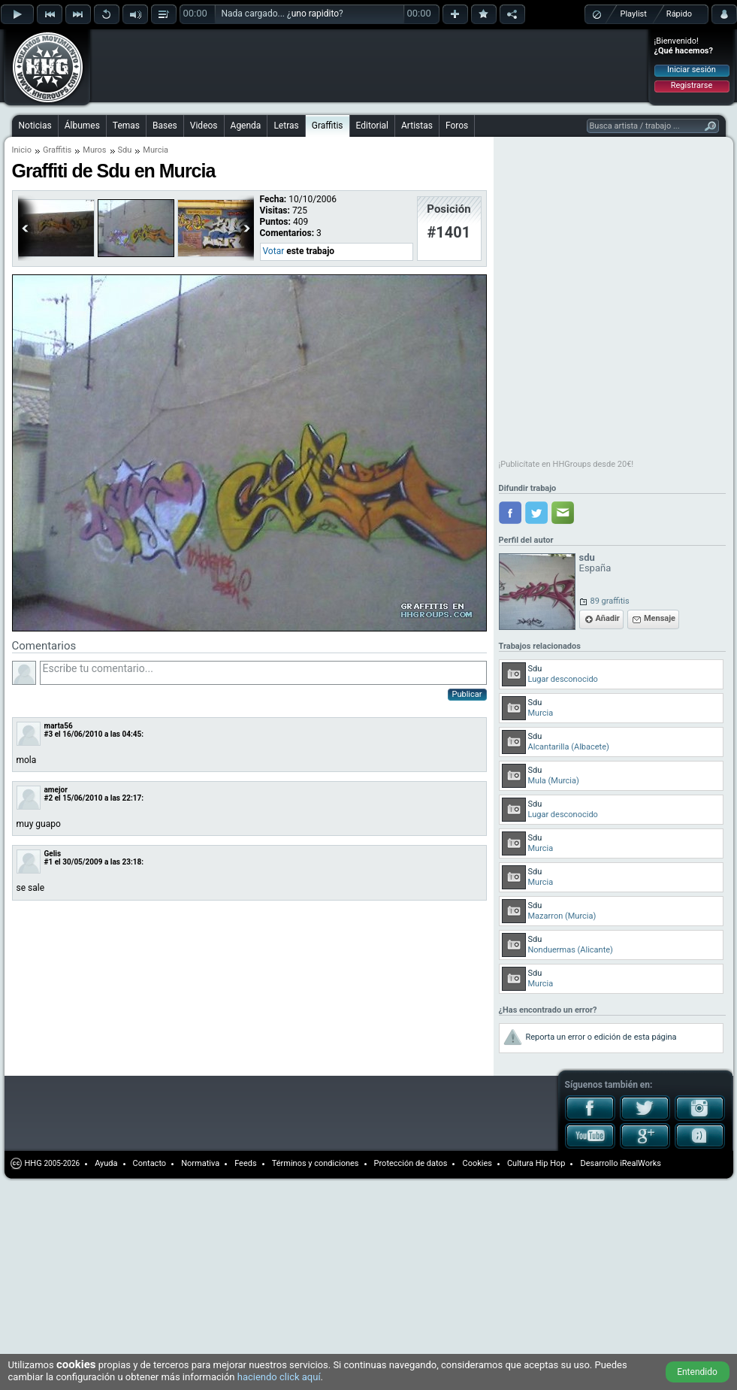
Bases (165, 125)
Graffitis (327, 125)
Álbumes (82, 125)
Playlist (634, 14)
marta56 (58, 726)
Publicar (467, 694)
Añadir (608, 618)
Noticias (35, 125)
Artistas (417, 125)
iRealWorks (640, 1163)
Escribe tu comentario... (263, 673)
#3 (48, 734)
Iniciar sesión (691, 69)
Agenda (246, 125)
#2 (48, 798)
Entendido (697, 1372)
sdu (587, 557)
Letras (285, 125)
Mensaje (659, 618)
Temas (126, 125)
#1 (48, 862)
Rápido (679, 14)
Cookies (476, 1163)
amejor (56, 790)
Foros (457, 125)
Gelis (53, 853)
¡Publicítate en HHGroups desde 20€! (566, 464)
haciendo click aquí (279, 1376)
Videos (204, 125)
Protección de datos (411, 1163)
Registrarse (691, 85)
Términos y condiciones (315, 1163)
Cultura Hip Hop (536, 1163)
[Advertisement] (204, 54)
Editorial (372, 125)
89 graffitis (610, 601)
